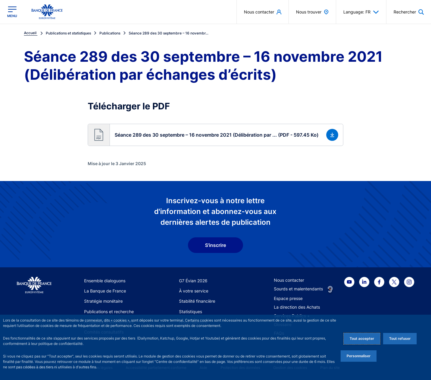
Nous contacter (289, 280)
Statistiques (190, 311)
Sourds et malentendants (298, 288)
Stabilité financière (197, 301)
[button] (215, 135)
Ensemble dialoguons (104, 280)
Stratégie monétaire (103, 301)
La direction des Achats (297, 307)
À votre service (193, 290)
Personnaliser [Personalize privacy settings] (359, 356)
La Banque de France (105, 290)
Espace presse (288, 298)
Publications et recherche (109, 311)
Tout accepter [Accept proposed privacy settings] (362, 338)
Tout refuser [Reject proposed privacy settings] (400, 338)
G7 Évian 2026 (193, 280)
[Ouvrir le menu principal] (12, 12)
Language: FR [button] (361, 12)
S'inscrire (215, 245)
